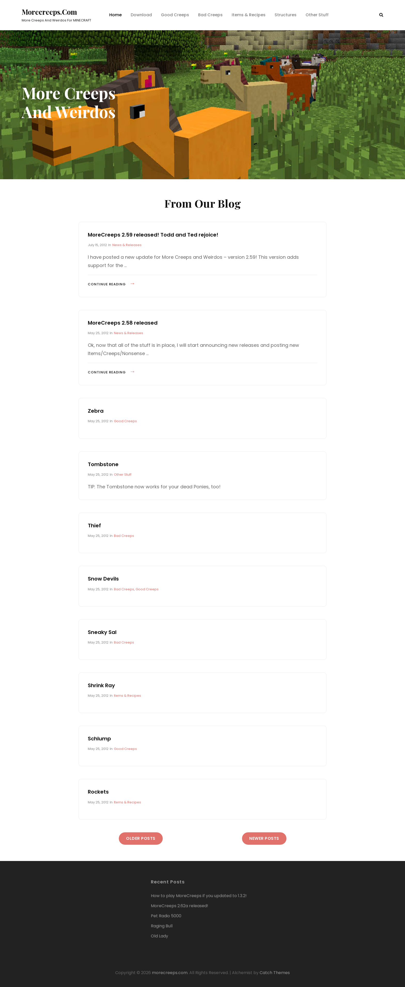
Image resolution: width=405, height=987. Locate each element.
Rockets (98, 791)
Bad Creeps (210, 15)
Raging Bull (162, 926)
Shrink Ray (101, 685)
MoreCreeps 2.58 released (123, 322)
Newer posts (264, 838)
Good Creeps (175, 15)
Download (141, 15)
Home (115, 15)
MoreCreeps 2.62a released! (179, 905)
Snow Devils (103, 578)
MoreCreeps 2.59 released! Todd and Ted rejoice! (153, 234)
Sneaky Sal (102, 632)
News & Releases (127, 244)
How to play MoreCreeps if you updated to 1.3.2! (199, 895)
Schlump (99, 738)
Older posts (140, 838)
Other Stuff (317, 15)
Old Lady (159, 936)
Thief (94, 525)
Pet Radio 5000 (166, 916)
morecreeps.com (50, 12)
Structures (286, 15)
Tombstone (103, 464)
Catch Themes (275, 972)
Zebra (96, 410)
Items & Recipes (249, 15)
